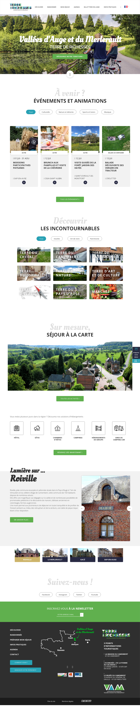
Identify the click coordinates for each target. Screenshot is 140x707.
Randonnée (51, 7)
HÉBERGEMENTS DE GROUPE (98, 440)
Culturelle (45, 112)
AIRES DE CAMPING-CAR (119, 440)
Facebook (45, 596)
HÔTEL (16, 439)
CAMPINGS (78, 439)
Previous (9, 501)
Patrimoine (95, 239)
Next (129, 510)
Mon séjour (65, 7)
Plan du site (51, 703)
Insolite (56, 239)
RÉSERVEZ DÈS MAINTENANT (70, 454)
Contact (14, 656)
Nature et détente (66, 112)
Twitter (79, 596)
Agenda (77, 7)
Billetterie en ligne (92, 7)
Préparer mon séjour (21, 641)
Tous (40, 239)
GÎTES (37, 439)
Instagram (62, 596)
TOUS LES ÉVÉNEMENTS (70, 200)
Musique (108, 112)
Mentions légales (67, 703)
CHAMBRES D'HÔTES (57, 440)
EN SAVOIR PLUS (22, 521)
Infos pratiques (110, 7)
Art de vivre (75, 239)
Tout (30, 112)
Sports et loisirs (89, 112)
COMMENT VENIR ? (21, 664)
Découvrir (39, 7)
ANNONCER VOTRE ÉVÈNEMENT (26, 671)
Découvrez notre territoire (70, 57)
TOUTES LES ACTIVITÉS (70, 400)
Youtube (95, 596)
